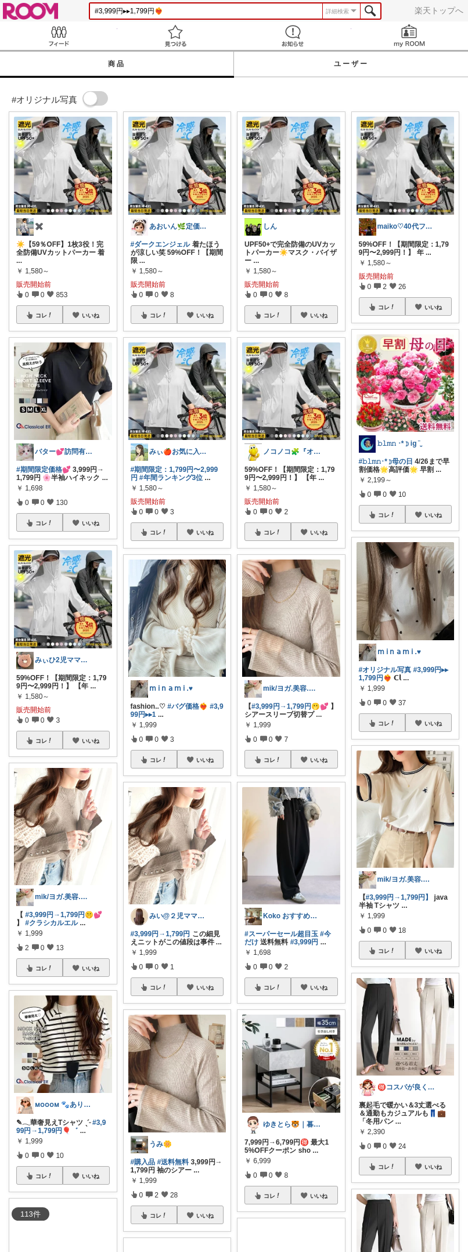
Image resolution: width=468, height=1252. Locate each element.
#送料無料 (173, 1162)
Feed (58, 35)
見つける (176, 35)
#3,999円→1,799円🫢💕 (290, 706)
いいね (90, 315)
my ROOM (410, 35)
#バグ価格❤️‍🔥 (187, 706)
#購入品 (143, 1162)
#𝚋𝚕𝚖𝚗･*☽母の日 (386, 461)
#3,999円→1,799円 (160, 934)
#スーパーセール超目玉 (281, 934)
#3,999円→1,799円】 (399, 897)
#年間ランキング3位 (171, 478)
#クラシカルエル (51, 923)
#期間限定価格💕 (43, 470)
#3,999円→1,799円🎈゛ (61, 1126)
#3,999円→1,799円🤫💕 (63, 915)
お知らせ (292, 35)
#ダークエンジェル (160, 244)
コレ (44, 315)
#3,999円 (304, 942)
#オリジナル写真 (385, 670)
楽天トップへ (439, 10)
